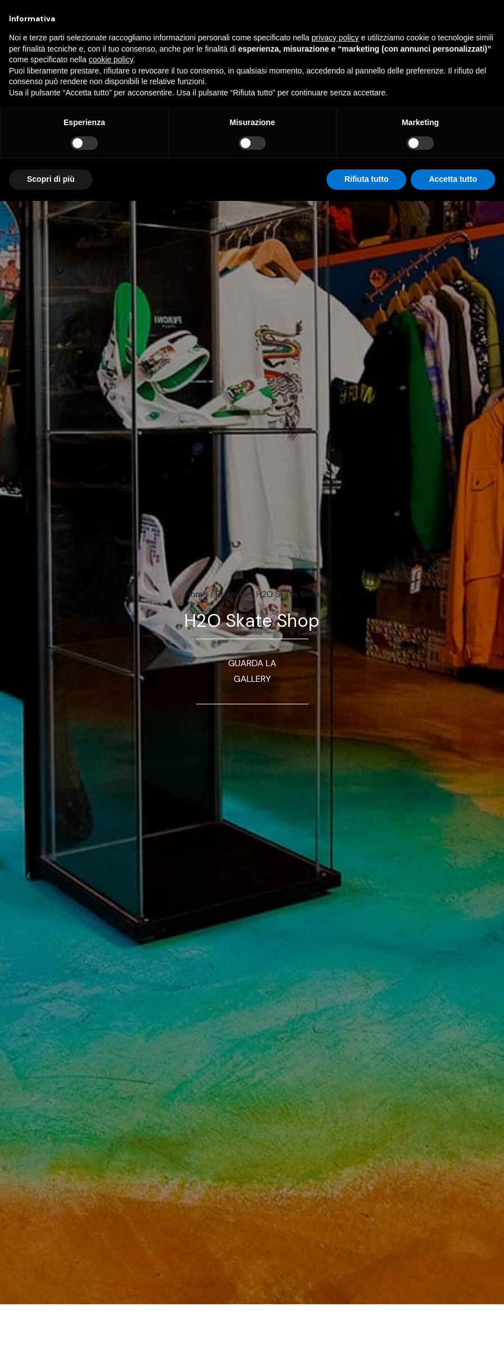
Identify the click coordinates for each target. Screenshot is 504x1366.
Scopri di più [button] (51, 179)
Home (196, 594)
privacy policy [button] (335, 37)
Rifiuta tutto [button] (366, 179)
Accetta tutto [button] (453, 179)
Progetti (232, 594)
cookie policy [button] (111, 59)
